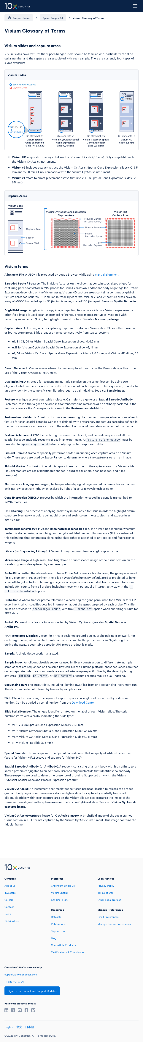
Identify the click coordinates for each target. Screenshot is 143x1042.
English (8, 1027)
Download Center (83, 702)
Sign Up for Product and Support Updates (32, 991)
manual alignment (107, 274)
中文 (19, 1027)
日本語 (29, 1027)
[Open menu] (135, 6)
